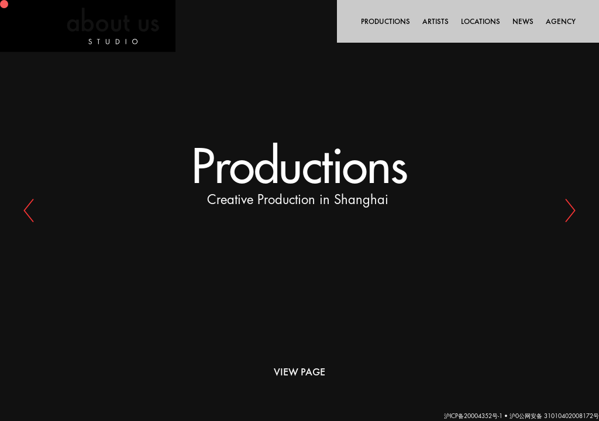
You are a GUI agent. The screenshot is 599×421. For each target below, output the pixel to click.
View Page (299, 371)
